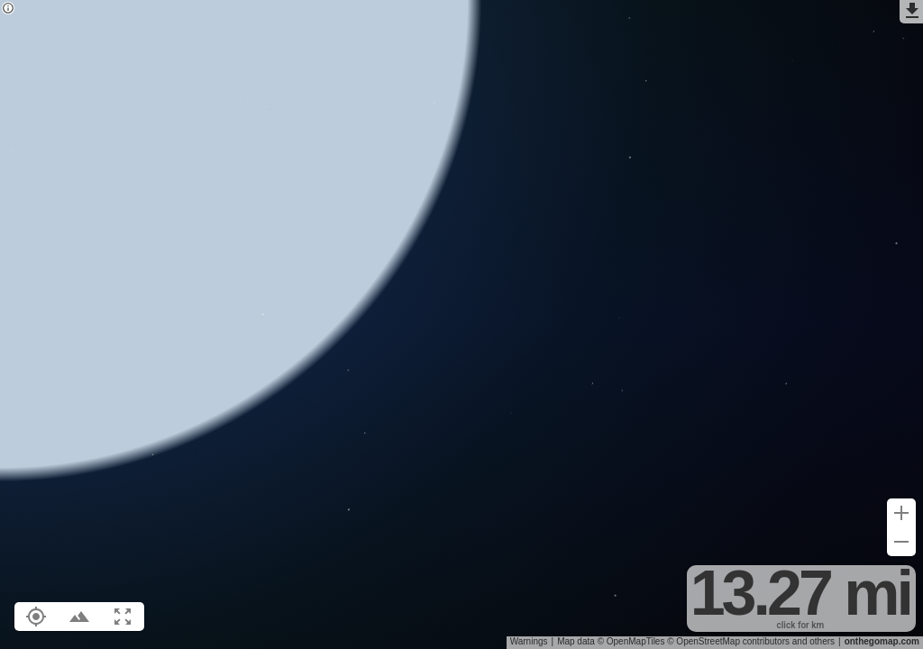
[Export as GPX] (911, 11)
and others (813, 641)
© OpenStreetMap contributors (728, 641)
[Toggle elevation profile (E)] (79, 616)
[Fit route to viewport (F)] (122, 616)
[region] (461, 324)
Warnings (529, 641)
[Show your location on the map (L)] (36, 616)
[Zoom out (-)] (901, 541)
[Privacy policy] (8, 9)
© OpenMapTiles (631, 641)
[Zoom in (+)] (901, 512)
